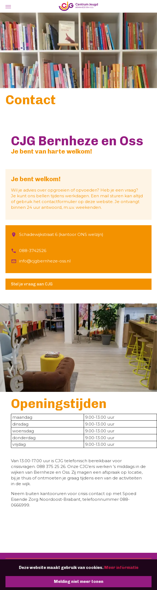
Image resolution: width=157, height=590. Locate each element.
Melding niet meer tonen (78, 581)
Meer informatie (121, 567)
